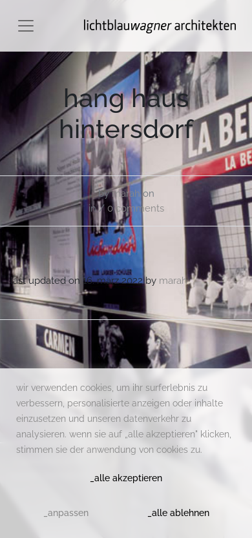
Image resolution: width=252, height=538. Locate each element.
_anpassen (66, 513)
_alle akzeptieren (126, 478)
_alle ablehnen (178, 513)
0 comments (135, 208)
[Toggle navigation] (26, 26)
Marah (126, 193)
